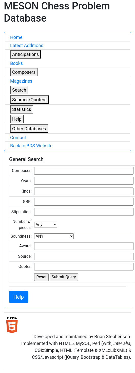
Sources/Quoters (29, 99)
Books (16, 63)
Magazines (21, 81)
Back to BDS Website (31, 145)
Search (19, 90)
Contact (18, 137)
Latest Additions (26, 45)
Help (17, 119)
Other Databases (29, 128)
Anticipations (25, 54)
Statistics (21, 109)
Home (16, 37)
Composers (23, 72)
